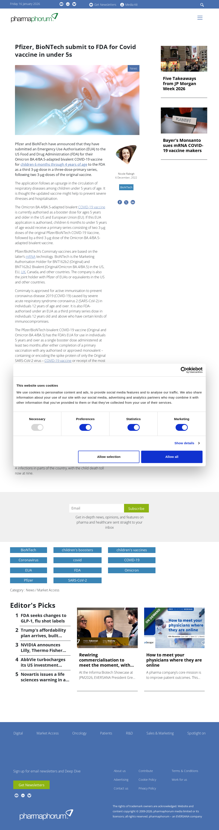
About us (120, 771)
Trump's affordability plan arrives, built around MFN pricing (43, 635)
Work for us (179, 780)
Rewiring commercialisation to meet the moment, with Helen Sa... (104, 660)
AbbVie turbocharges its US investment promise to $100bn (43, 665)
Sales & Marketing (160, 733)
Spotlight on (196, 733)
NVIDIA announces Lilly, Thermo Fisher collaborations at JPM (43, 650)
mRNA (31, 256)
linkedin (68, 4)
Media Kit (131, 5)
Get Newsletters (105, 5)
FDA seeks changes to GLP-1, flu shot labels (43, 618)
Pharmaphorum (46, 814)
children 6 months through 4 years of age (54, 164)
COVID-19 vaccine (91, 207)
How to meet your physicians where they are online (174, 660)
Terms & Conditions (185, 771)
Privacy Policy (147, 788)
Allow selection (108, 457)
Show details (184, 443)
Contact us (121, 788)
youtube (61, 4)
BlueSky (74, 4)
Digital (18, 733)
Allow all (171, 457)
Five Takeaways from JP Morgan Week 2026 (179, 83)
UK (23, 272)
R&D (129, 733)
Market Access (48, 733)
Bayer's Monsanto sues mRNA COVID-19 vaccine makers (183, 145)
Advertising (121, 780)
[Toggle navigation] (201, 18)
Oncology (79, 733)
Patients (106, 733)
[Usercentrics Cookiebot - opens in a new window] (184, 370)
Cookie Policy (147, 780)
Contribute (146, 771)
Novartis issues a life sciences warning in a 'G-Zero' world (43, 679)
